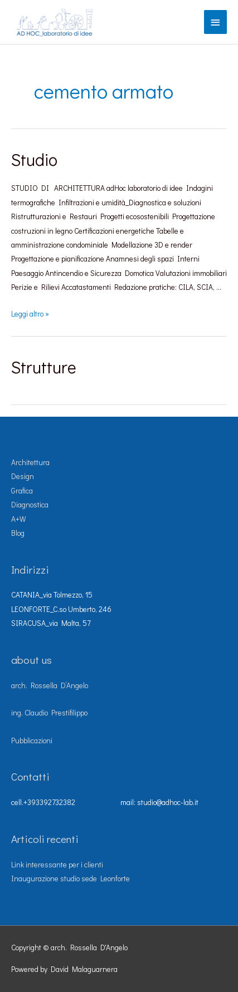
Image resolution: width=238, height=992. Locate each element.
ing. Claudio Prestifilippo (49, 713)
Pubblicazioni (31, 741)
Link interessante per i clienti (57, 865)
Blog (18, 533)
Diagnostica (29, 505)
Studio (34, 159)
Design (22, 476)
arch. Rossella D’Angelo (49, 685)
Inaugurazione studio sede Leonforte (70, 878)
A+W (18, 519)
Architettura (30, 462)
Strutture (43, 367)
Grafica (22, 491)
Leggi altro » (30, 314)
